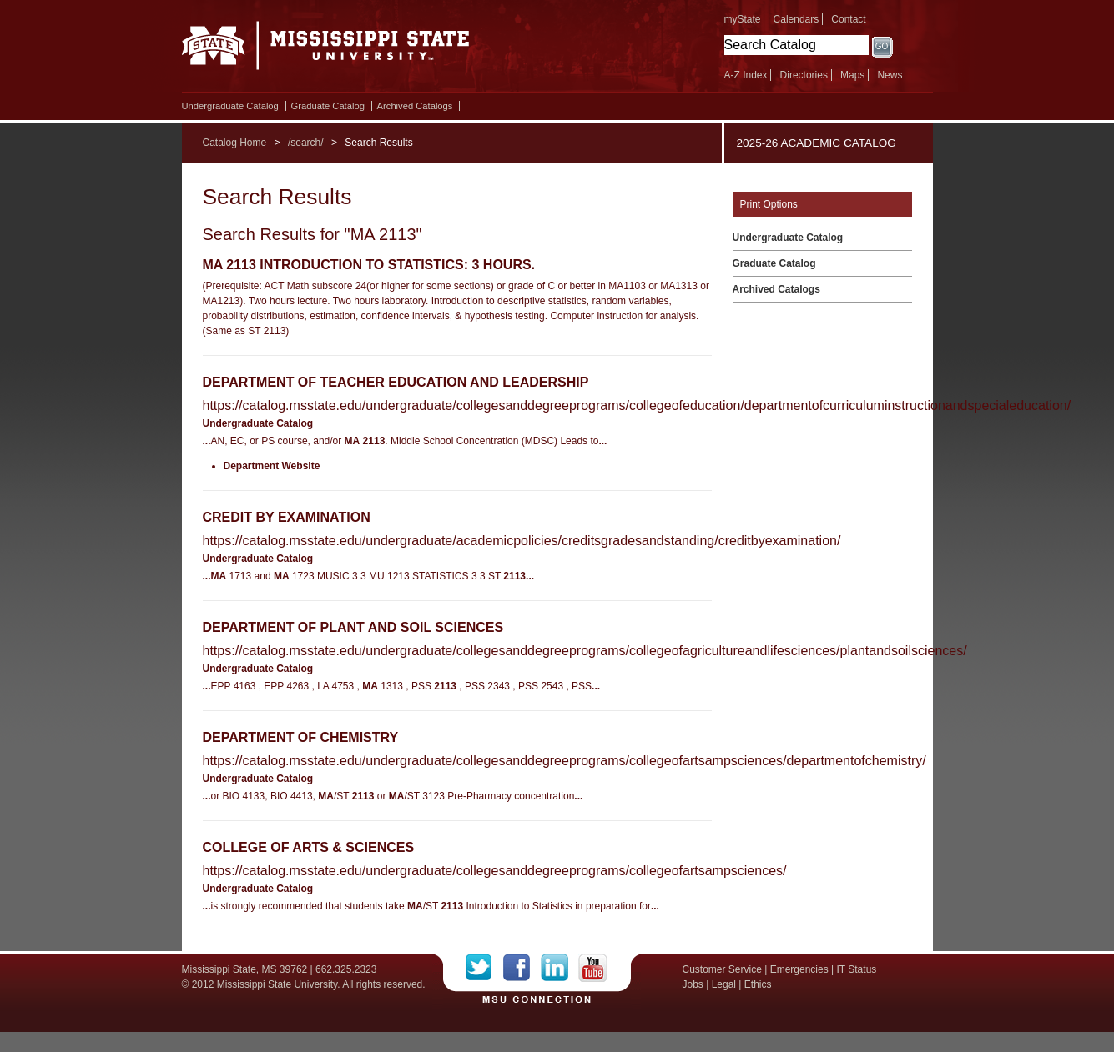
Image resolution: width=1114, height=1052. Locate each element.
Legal (724, 984)
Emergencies (799, 969)
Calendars (796, 19)
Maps (852, 75)
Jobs (693, 984)
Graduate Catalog (328, 106)
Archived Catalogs (415, 106)
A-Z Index (746, 75)
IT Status (857, 969)
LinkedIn (559, 968)
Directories (804, 75)
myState (742, 19)
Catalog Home (235, 142)
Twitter (484, 968)
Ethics (758, 984)
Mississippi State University (326, 50)
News (889, 75)
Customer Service (722, 969)
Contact (848, 19)
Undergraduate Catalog (230, 106)
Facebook (522, 968)
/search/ (306, 142)
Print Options (769, 204)
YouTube (592, 968)
